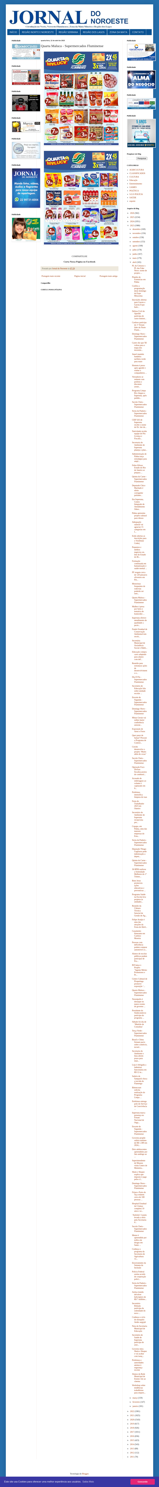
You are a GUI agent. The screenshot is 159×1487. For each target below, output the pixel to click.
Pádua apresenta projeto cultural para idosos (139, 515)
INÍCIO (13, 32)
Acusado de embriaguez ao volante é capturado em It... (139, 783)
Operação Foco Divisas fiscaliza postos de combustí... (139, 771)
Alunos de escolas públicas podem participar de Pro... (139, 957)
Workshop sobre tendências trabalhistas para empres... (139, 1389)
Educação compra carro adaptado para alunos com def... (139, 655)
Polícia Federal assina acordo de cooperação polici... (139, 1275)
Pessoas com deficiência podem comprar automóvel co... (139, 946)
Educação (133, 180)
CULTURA (134, 177)
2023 (132, 225)
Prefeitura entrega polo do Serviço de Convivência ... (139, 1105)
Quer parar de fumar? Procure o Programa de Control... (139, 739)
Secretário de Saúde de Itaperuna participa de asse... (138, 1340)
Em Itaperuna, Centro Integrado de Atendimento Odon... (138, 504)
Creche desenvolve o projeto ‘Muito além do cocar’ (139, 750)
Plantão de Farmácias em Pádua (139, 279)
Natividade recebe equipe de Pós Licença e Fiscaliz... (139, 435)
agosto (135, 246)
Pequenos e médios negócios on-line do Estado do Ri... (139, 552)
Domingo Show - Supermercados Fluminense (139, 336)
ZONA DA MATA (118, 32)
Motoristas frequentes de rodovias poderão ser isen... (138, 589)
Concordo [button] (143, 1482)
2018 (132, 1428)
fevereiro (136, 1402)
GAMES (133, 187)
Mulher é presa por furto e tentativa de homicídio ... (138, 610)
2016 (132, 1436)
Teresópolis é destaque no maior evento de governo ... (138, 1003)
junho (135, 254)
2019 (132, 1424)
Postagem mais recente (51, 276)
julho (134, 250)
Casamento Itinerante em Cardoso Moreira (138, 934)
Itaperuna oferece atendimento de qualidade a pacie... (139, 621)
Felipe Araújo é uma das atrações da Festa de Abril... (139, 923)
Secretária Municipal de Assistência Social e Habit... (139, 644)
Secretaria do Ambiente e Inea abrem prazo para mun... (138, 1056)
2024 (132, 221)
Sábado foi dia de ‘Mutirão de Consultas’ (139, 1024)
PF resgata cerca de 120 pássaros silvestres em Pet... (139, 576)
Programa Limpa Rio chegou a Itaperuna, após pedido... (139, 394)
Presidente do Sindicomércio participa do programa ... (139, 1014)
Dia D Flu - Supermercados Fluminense (139, 679)
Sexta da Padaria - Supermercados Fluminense (139, 413)
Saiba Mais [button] (88, 1481)
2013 (132, 1449)
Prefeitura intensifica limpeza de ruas (139, 794)
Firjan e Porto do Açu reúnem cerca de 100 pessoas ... (139, 1196)
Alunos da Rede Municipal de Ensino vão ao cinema (139, 1377)
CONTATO (138, 32)
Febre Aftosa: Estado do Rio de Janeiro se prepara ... (139, 469)
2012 (132, 1453)
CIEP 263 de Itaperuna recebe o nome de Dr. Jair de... (139, 423)
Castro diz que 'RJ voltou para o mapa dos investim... (139, 346)
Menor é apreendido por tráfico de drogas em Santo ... (139, 1240)
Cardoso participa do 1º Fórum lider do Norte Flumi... (139, 326)
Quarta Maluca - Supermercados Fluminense (139, 600)
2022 (132, 1411)
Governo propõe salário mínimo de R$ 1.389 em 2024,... (139, 1141)
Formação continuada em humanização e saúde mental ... (139, 565)
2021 (132, 1415)
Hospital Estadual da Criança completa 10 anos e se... (139, 1207)
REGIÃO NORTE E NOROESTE (38, 32)
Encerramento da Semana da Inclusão (139, 1265)
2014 (132, 1444)
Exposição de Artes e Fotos (138, 730)
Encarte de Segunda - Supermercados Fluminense (139, 701)
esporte (132, 201)
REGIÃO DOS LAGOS (94, 32)
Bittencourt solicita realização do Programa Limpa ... (138, 1093)
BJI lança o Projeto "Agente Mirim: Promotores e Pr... (139, 970)
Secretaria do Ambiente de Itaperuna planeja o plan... (139, 446)
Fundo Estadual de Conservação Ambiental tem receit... (139, 633)
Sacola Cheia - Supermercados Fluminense (139, 404)
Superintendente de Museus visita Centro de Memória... (139, 1164)
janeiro (135, 1406)
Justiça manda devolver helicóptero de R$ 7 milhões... (139, 1295)
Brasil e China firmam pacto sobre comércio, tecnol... (139, 1043)
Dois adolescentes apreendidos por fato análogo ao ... (139, 1153)
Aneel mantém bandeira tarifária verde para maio (139, 358)
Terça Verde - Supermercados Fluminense (139, 1033)
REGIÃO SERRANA (68, 32)
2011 (132, 1457)
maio (134, 258)
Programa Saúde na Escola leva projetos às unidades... (139, 898)
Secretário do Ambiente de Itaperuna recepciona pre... (138, 817)
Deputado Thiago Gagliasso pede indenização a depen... (139, 852)
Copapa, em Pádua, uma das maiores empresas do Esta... (139, 831)
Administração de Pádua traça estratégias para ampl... (139, 457)
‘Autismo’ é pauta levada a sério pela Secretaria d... (139, 1218)
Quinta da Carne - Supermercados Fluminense (139, 479)
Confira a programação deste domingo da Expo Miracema (139, 291)
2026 (132, 213)
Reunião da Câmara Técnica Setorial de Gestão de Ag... (139, 911)
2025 (132, 217)
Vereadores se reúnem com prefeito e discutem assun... (138, 382)
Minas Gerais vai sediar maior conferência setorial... (139, 721)
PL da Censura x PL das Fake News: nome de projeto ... (139, 269)
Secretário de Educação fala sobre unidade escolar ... (139, 689)
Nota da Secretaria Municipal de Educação (139, 1328)
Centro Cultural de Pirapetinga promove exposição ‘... (139, 982)
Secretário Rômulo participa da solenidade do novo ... (138, 1308)
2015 (132, 1440)
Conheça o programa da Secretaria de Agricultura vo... (138, 1254)
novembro (136, 233)
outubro (135, 237)
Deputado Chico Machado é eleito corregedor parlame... (138, 490)
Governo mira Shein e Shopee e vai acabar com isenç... (139, 1352)
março (135, 1398)
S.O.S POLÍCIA (136, 194)
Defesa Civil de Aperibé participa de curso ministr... (139, 315)
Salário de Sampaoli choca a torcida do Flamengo (139, 1080)
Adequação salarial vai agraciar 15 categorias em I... (138, 527)
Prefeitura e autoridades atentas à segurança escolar (138, 1365)
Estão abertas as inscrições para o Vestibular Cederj (139, 539)
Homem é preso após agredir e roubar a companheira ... (139, 369)
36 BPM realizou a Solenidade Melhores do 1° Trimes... (139, 873)
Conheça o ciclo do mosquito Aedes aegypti (139, 1319)
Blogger (85, 1474)
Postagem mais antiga (108, 276)
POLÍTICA (134, 191)
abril (134, 262)
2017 (132, 1432)
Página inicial (80, 276)
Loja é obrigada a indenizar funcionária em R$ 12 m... (139, 1068)
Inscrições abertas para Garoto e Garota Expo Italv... (139, 303)
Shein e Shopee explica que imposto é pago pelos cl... (139, 1175)
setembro (136, 242)
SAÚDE (133, 198)
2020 (132, 1420)
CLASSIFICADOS (137, 173)
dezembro (136, 229)
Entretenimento (136, 184)
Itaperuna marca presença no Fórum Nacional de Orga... (138, 1118)
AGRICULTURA (137, 170)
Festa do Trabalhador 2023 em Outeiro (138, 805)
